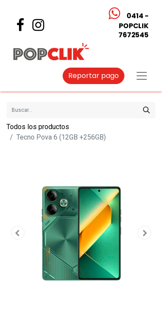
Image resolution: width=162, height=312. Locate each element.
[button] (17, 232)
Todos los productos (37, 127)
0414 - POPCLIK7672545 (133, 25)
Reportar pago (93, 76)
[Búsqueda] (146, 110)
